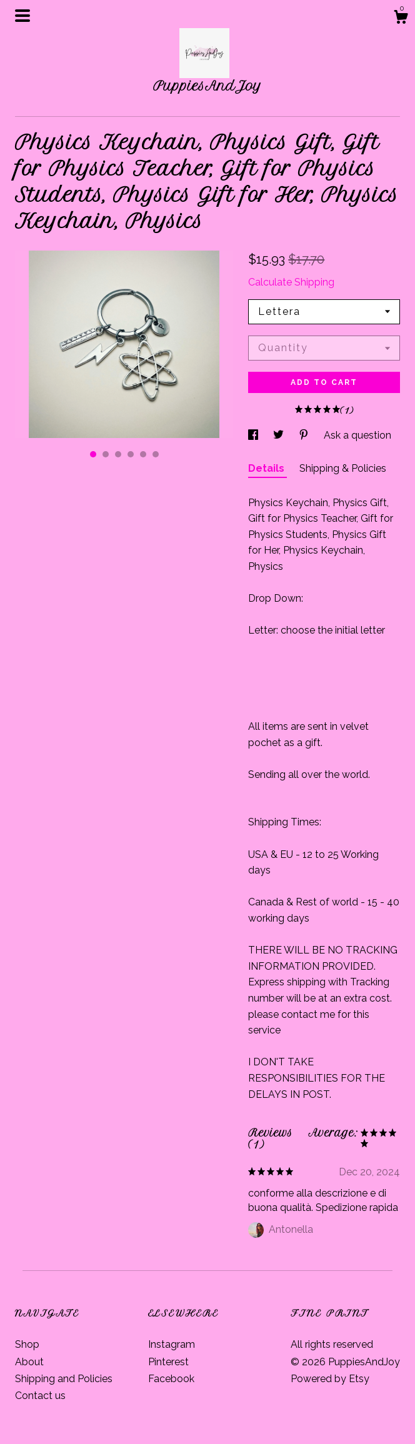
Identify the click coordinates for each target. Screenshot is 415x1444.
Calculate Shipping (291, 282)
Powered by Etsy (330, 1379)
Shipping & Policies (342, 468)
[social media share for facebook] (254, 435)
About (29, 1362)
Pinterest (168, 1362)
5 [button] (143, 454)
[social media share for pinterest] (305, 435)
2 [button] (105, 454)
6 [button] (155, 454)
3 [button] (118, 454)
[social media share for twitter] (279, 435)
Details (267, 468)
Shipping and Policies (63, 1379)
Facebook (171, 1379)
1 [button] (93, 454)
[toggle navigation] (22, 15)
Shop (27, 1344)
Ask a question (357, 435)
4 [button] (131, 454)
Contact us (40, 1396)
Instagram (171, 1344)
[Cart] (401, 18)
